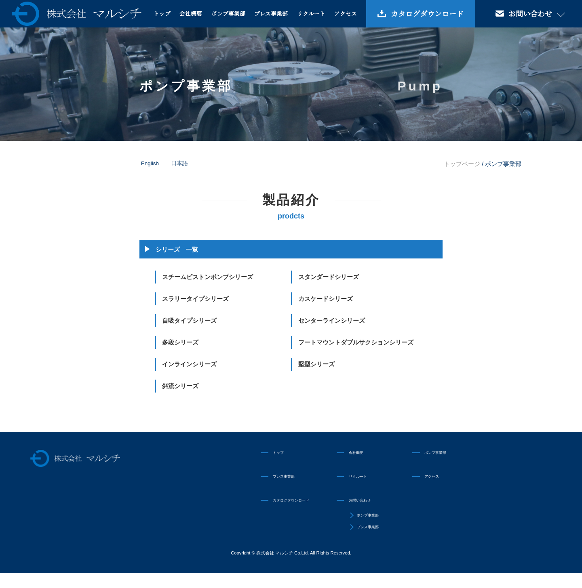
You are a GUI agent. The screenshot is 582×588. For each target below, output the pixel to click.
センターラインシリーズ (331, 320)
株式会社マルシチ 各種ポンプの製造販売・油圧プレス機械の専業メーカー (76, 14)
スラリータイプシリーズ (195, 298)
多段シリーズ (180, 342)
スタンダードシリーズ (328, 276)
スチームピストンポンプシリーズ (207, 276)
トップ (162, 13)
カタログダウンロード (427, 13)
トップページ (462, 163)
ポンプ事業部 (228, 13)
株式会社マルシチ (98, 463)
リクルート (311, 13)
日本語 (179, 163)
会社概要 (190, 13)
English (150, 163)
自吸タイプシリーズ (189, 320)
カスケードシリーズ (325, 298)
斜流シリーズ (180, 385)
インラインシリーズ (189, 364)
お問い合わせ (366, 508)
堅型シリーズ (316, 364)
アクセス (345, 13)
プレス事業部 (271, 13)
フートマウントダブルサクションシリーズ (355, 342)
